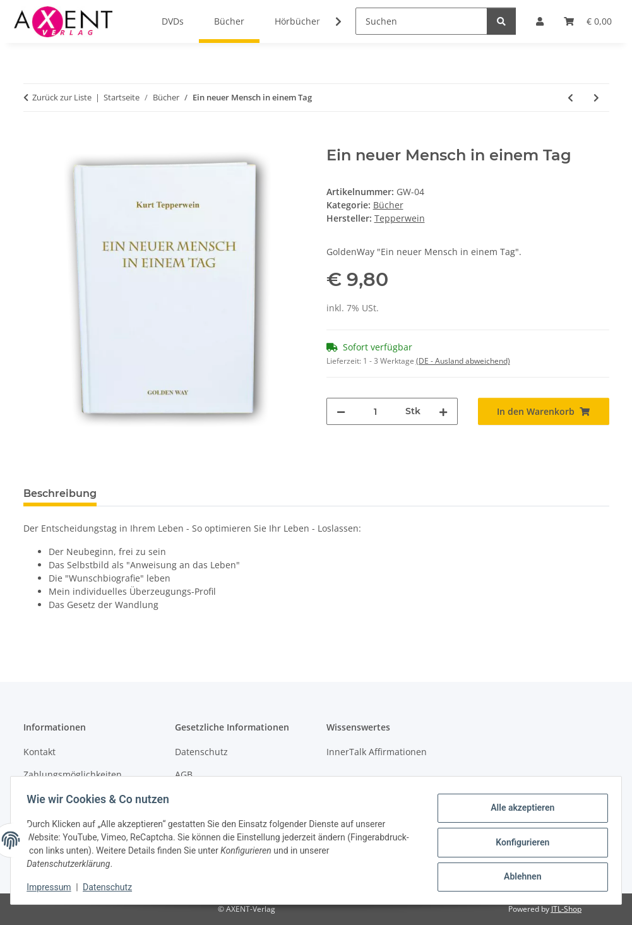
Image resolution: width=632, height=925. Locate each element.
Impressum (53, 887)
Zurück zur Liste (62, 97)
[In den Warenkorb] (33, 139)
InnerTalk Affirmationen (376, 752)
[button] (330, 21)
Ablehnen (518, 875)
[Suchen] (421, 21)
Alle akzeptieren (518, 809)
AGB (184, 774)
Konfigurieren (518, 842)
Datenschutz (111, 887)
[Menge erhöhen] (443, 411)
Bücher (388, 205)
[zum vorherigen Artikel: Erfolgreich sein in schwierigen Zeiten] (570, 97)
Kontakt (39, 752)
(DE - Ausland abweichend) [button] (463, 360)
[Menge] (375, 411)
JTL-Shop (566, 909)
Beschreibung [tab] (60, 493)
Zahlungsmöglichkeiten (72, 774)
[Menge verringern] (341, 411)
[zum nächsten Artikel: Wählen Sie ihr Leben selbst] (596, 97)
